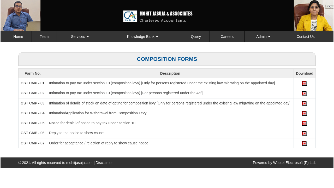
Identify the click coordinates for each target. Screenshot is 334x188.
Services (80, 36)
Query (196, 36)
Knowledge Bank (142, 36)
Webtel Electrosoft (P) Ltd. (294, 163)
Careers (227, 36)
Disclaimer (104, 163)
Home (18, 36)
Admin (263, 36)
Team (44, 36)
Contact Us (305, 36)
